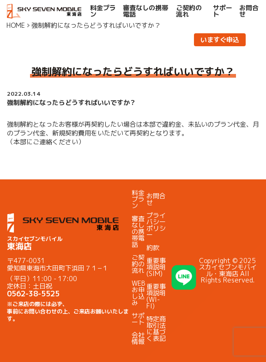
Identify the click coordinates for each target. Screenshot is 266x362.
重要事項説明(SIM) (156, 267)
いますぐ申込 (219, 39)
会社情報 (138, 338)
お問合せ (249, 11)
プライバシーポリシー (156, 225)
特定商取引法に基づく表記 (156, 328)
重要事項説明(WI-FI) (156, 296)
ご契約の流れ (189, 11)
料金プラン (103, 11)
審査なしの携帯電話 (145, 11)
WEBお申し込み (138, 293)
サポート (222, 11)
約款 (152, 247)
